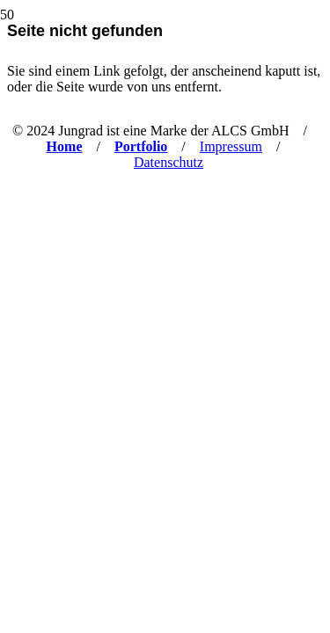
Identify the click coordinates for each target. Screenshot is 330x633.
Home (65, 146)
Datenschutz (168, 162)
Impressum (231, 146)
